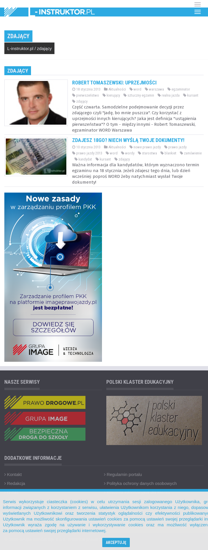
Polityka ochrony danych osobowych (140, 483)
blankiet (168, 153)
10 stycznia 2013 (86, 147)
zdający (44, 48)
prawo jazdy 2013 (87, 153)
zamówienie (191, 153)
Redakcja (14, 483)
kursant (190, 95)
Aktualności (115, 89)
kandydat (83, 159)
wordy (127, 153)
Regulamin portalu (123, 474)
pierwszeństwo (85, 95)
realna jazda (169, 95)
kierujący (111, 95)
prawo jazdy (175, 147)
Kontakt (13, 474)
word (135, 89)
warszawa (154, 89)
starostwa (147, 153)
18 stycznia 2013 (86, 89)
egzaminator (178, 89)
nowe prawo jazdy (145, 147)
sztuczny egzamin (138, 95)
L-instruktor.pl (20, 48)
